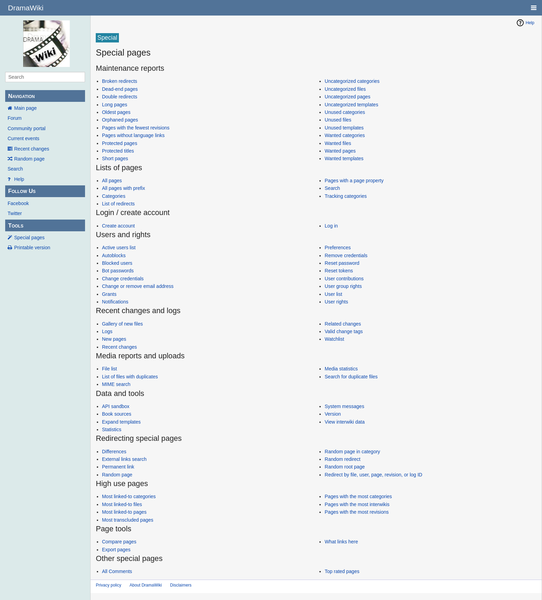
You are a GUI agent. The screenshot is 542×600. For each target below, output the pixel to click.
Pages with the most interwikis (357, 504)
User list (333, 294)
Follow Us (22, 191)
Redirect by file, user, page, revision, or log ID (373, 474)
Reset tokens (339, 270)
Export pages (116, 549)
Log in (331, 226)
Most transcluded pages (127, 520)
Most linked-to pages (124, 512)
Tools (15, 225)
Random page (29, 159)
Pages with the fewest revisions (135, 127)
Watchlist (334, 339)
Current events (23, 138)
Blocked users (117, 263)
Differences (114, 451)
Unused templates (344, 127)
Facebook (18, 203)
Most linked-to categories (129, 496)
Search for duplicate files (351, 376)
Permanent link (118, 467)
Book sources (116, 414)
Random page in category (352, 451)
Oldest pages (116, 112)
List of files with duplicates (130, 376)
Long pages (114, 104)
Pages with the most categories (358, 496)
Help (19, 179)
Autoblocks (113, 255)
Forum (14, 118)
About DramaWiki (146, 585)
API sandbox (115, 406)
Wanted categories (345, 135)
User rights (336, 301)
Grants (109, 294)
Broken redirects (119, 81)
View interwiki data (345, 422)
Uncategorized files (345, 89)
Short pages (115, 158)
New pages (114, 339)
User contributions (344, 278)
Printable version (32, 247)
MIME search (116, 384)
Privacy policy (108, 585)
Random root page (345, 467)
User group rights (343, 286)
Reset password (342, 263)
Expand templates (121, 422)
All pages (112, 180)
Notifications (115, 301)
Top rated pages (342, 571)
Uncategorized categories (352, 81)
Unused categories (345, 112)
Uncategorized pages (347, 96)
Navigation (21, 96)
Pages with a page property (354, 180)
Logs (107, 331)
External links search (124, 459)
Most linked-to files (122, 504)
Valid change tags (344, 331)
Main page (25, 108)
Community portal (27, 128)
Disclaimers (180, 585)
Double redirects (119, 96)
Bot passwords (118, 270)
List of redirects (118, 203)
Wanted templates (344, 158)
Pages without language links (133, 135)
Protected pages (119, 143)
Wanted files (338, 143)
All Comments (117, 571)
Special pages (29, 237)
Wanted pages (340, 151)
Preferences (338, 247)
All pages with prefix (123, 188)
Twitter (15, 213)
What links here (341, 541)
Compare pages (119, 541)
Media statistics (341, 368)
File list (109, 368)
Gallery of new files (122, 324)
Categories (113, 196)
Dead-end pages (120, 89)
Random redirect (343, 459)
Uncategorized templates (351, 104)
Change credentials (123, 278)
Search (15, 169)
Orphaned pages (120, 120)
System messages (344, 406)
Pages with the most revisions (357, 512)
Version (333, 414)
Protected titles (118, 151)
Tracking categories (346, 196)
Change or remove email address (138, 286)
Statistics (111, 429)
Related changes (343, 324)
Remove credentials (346, 255)
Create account (118, 226)
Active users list (119, 247)
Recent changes (31, 149)
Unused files (338, 120)
